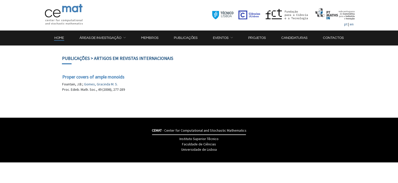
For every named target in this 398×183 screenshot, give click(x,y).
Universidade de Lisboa (199, 149)
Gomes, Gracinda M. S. (101, 84)
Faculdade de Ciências (199, 144)
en (352, 24)
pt (345, 24)
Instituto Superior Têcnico (199, 138)
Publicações (76, 58)
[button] (102, 38)
